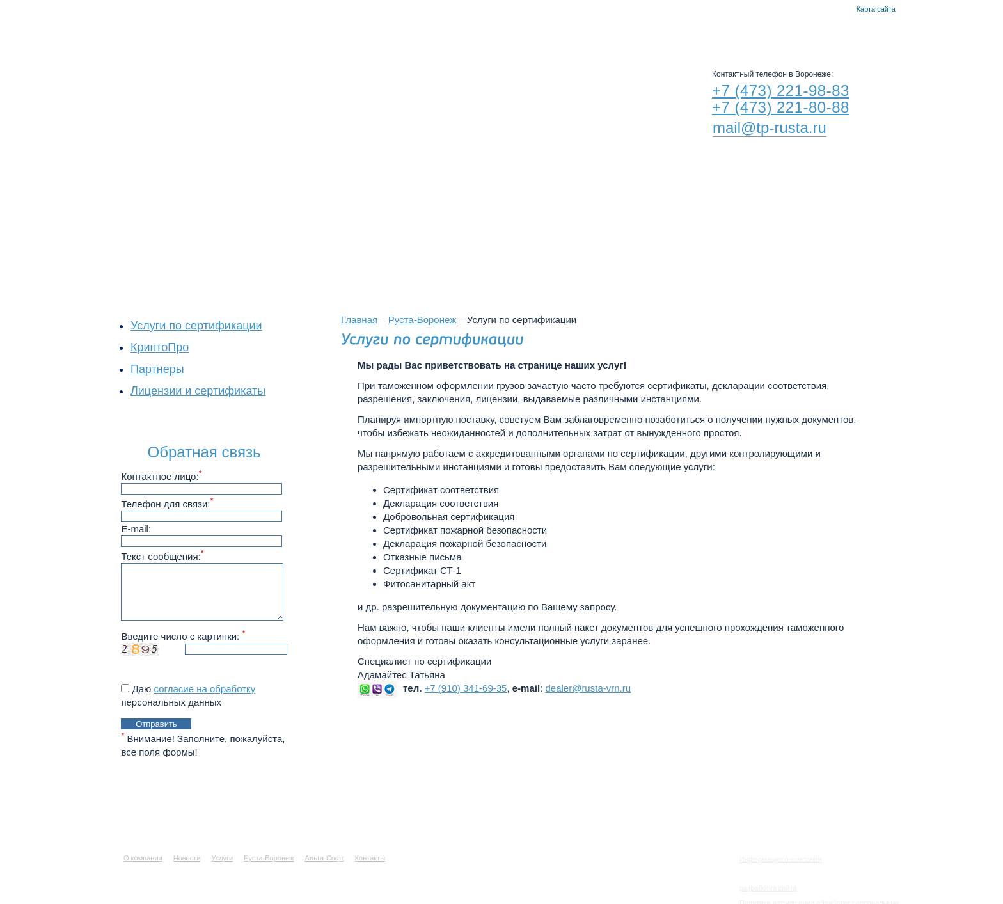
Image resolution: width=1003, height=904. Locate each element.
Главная (827, 9)
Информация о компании (780, 859)
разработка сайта (768, 888)
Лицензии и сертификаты (197, 391)
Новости (390, 32)
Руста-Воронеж (531, 32)
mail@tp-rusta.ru (769, 127)
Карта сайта (876, 9)
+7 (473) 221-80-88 (780, 107)
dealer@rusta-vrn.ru (588, 688)
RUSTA (238, 87)
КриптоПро (159, 347)
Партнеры (157, 369)
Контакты (842, 9)
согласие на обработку (205, 688)
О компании (316, 32)
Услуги (454, 32)
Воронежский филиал (494, 225)
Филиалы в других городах (648, 225)
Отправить (156, 724)
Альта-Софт (618, 32)
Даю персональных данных (188, 695)
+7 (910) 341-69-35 (466, 688)
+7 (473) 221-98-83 (780, 90)
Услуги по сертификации (196, 325)
